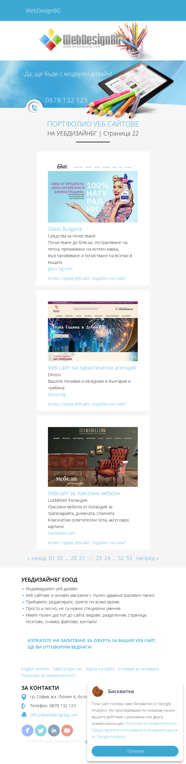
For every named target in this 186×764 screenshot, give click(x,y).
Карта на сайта (100, 669)
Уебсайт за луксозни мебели (84, 493)
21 (82, 558)
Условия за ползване (138, 669)
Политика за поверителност (48, 675)
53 (129, 558)
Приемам (135, 751)
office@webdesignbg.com (54, 715)
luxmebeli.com (61, 533)
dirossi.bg (57, 394)
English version (35, 669)
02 (60, 558)
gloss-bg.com (60, 269)
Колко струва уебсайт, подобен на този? (87, 278)
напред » (147, 558)
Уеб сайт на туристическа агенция (92, 367)
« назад (37, 558)
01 (52, 558)
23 (99, 558)
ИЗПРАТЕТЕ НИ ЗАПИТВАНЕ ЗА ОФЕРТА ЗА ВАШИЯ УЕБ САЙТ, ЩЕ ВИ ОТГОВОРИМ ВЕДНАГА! (92, 644)
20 (74, 558)
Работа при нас (67, 669)
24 (107, 558)
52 (121, 558)
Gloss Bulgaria (65, 228)
